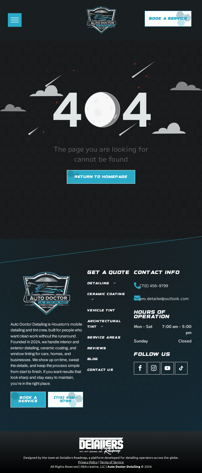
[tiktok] (181, 369)
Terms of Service (112, 462)
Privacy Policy (88, 462)
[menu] (15, 20)
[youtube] (167, 369)
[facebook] (140, 369)
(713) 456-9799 (154, 285)
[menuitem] (108, 283)
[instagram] (154, 369)
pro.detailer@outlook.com (164, 298)
